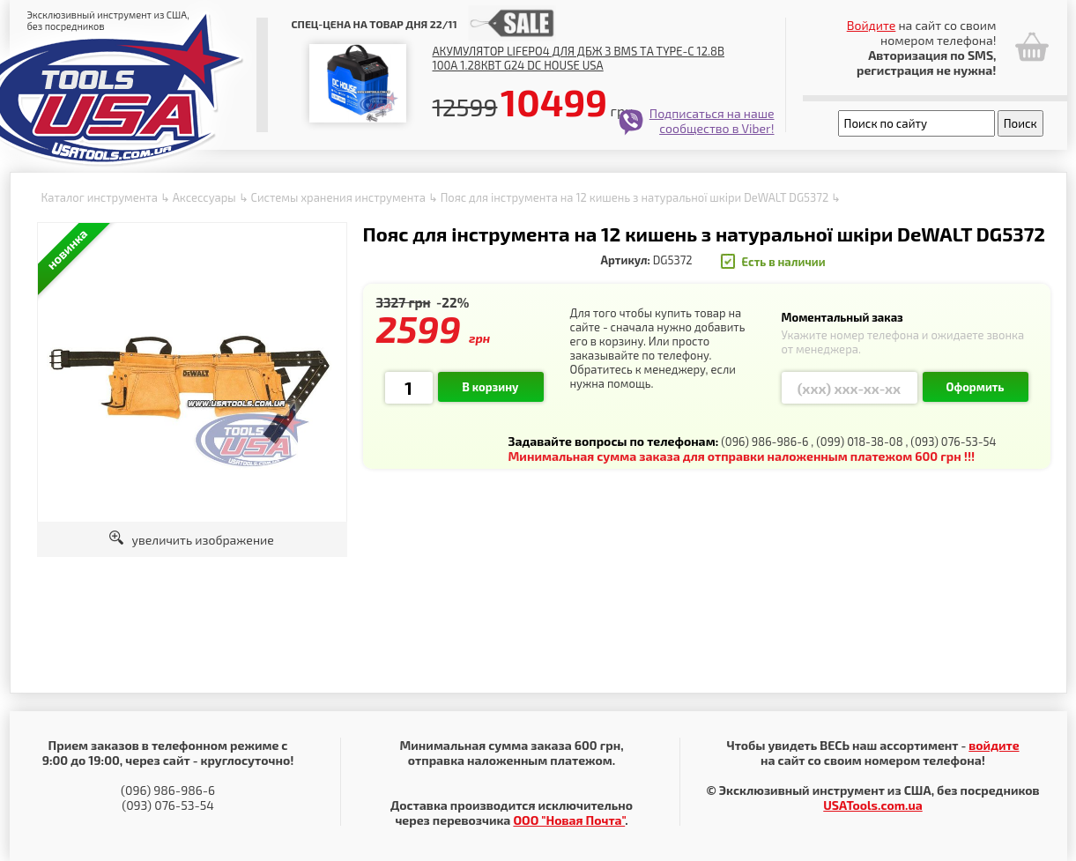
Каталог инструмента (99, 197)
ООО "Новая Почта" (569, 820)
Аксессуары (204, 197)
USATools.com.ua (872, 805)
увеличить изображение (191, 539)
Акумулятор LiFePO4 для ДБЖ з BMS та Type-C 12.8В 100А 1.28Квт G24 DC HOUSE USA (579, 58)
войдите (993, 745)
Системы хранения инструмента (337, 197)
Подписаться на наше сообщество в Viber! (712, 121)
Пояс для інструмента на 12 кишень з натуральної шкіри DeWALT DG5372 (635, 197)
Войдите (871, 25)
